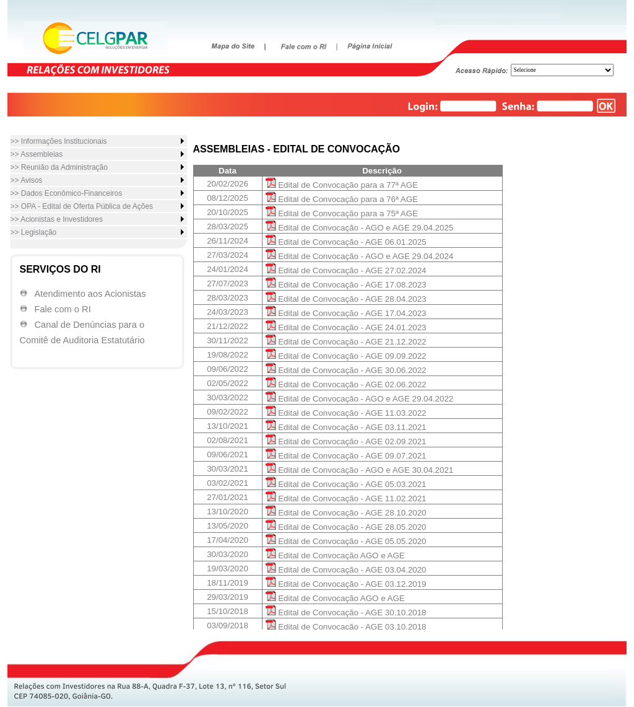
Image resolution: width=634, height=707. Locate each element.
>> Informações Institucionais (59, 141)
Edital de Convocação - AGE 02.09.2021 (346, 441)
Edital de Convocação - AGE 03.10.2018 (346, 626)
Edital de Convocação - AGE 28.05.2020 (346, 527)
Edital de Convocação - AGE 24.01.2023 (346, 327)
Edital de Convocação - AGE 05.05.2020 (346, 541)
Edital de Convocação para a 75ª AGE (342, 213)
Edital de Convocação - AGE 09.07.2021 (346, 455)
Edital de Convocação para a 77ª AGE (342, 185)
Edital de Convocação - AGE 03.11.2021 (346, 427)
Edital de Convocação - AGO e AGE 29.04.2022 (360, 398)
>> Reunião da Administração (59, 167)
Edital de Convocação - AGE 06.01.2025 (346, 242)
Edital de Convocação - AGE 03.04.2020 (346, 569)
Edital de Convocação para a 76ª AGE (342, 199)
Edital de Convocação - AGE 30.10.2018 (346, 612)
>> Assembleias (37, 154)
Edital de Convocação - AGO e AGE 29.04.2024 (360, 256)
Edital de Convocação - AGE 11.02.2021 (346, 498)
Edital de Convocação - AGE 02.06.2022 (346, 384)
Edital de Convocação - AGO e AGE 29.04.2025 (360, 227)
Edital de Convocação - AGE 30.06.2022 (346, 370)
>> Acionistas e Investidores (57, 219)
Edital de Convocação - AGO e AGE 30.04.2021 (360, 470)
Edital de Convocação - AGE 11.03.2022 (346, 413)
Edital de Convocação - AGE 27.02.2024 (346, 270)
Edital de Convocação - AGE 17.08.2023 (346, 284)
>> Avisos (27, 180)
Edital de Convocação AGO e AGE (335, 555)
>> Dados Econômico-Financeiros (67, 193)
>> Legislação (34, 232)
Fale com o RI (63, 309)
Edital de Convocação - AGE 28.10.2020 (346, 512)
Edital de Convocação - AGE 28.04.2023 (346, 299)
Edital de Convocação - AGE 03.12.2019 (346, 584)
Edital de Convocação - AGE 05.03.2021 (346, 484)
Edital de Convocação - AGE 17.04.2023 (346, 313)
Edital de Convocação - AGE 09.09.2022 (346, 356)
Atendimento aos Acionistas (90, 294)
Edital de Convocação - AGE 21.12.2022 (346, 341)
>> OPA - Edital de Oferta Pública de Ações (82, 206)
